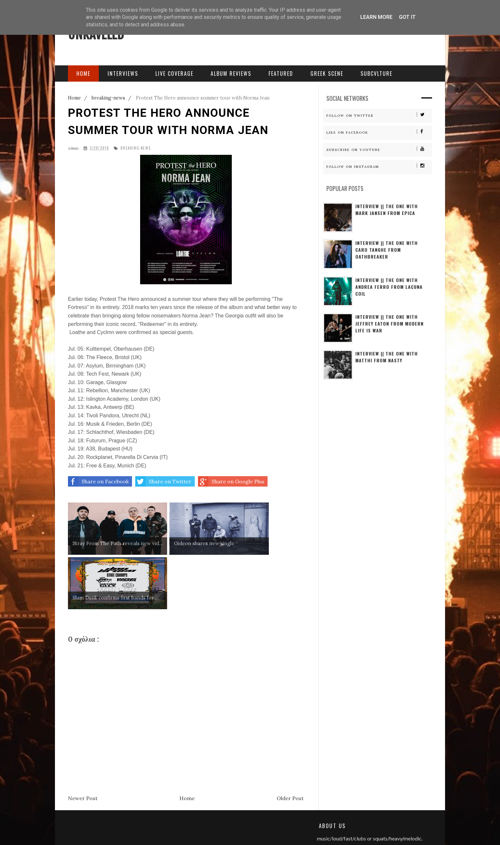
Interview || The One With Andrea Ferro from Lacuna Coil (389, 286)
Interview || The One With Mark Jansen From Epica (386, 209)
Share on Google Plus (231, 481)
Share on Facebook (98, 481)
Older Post (290, 743)
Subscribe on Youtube (379, 149)
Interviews (123, 73)
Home (187, 743)
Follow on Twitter (379, 115)
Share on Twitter (163, 481)
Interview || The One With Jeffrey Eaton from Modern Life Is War (389, 323)
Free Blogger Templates (217, 832)
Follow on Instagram (379, 166)
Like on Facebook (379, 132)
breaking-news (136, 148)
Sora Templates (172, 832)
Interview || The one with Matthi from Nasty (386, 357)
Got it (407, 17)
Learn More (376, 17)
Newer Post (83, 743)
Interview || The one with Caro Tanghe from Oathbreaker (386, 249)
